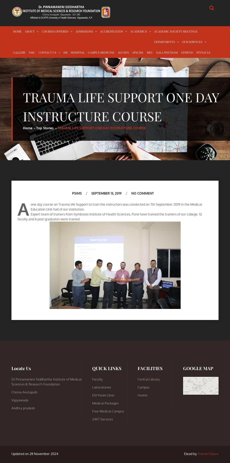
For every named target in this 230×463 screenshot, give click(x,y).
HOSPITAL (78, 52)
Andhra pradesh (23, 408)
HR (65, 52)
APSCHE (137, 52)
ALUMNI (123, 52)
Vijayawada (19, 400)
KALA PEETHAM (167, 52)
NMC (32, 52)
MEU (150, 52)
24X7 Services (102, 419)
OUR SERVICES (192, 42)
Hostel (142, 395)
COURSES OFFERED (55, 31)
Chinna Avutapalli (24, 392)
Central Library (149, 379)
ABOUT (30, 31)
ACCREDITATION (111, 31)
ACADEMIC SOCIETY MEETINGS (175, 31)
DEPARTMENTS (164, 42)
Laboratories (101, 387)
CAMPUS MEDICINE (101, 52)
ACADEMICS (138, 31)
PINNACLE (203, 52)
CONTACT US (47, 52)
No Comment (142, 193)
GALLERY (19, 52)
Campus (144, 387)
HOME (17, 31)
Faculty (97, 379)
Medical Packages (105, 403)
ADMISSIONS (84, 31)
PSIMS (77, 193)
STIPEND (187, 52)
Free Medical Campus (108, 411)
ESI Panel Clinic (103, 395)
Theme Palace (208, 454)
